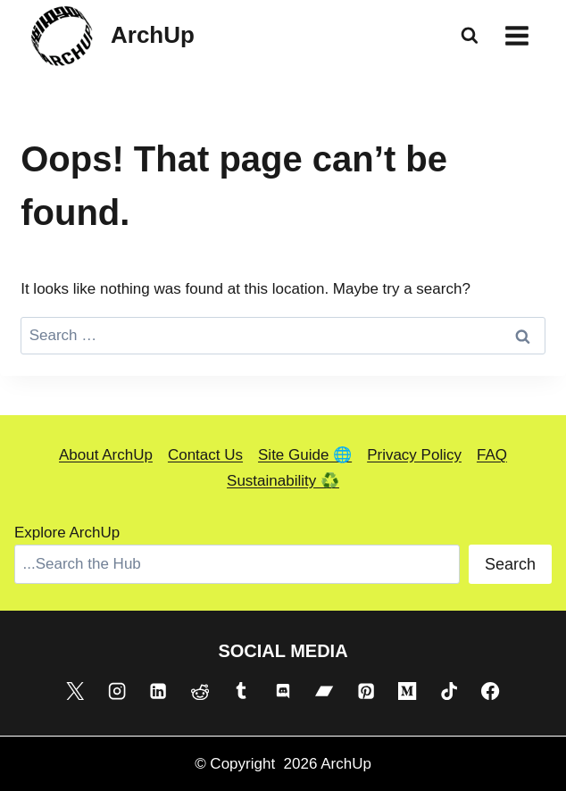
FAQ (492, 454)
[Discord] (283, 691)
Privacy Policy (414, 454)
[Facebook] (490, 691)
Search (510, 564)
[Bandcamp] (324, 691)
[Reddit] (200, 691)
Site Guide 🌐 (305, 454)
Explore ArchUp (67, 532)
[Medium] (407, 691)
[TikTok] (449, 691)
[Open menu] (516, 35)
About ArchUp (106, 454)
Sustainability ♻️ (283, 480)
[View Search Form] (470, 36)
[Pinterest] (366, 691)
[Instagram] (117, 691)
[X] (75, 691)
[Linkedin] (158, 691)
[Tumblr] (241, 691)
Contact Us (205, 454)
